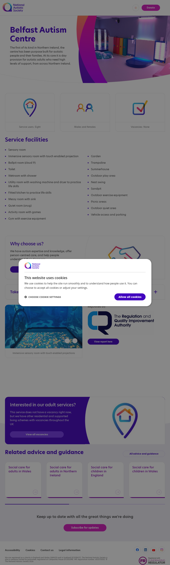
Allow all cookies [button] (130, 297)
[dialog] (85, 282)
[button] (42, 297)
